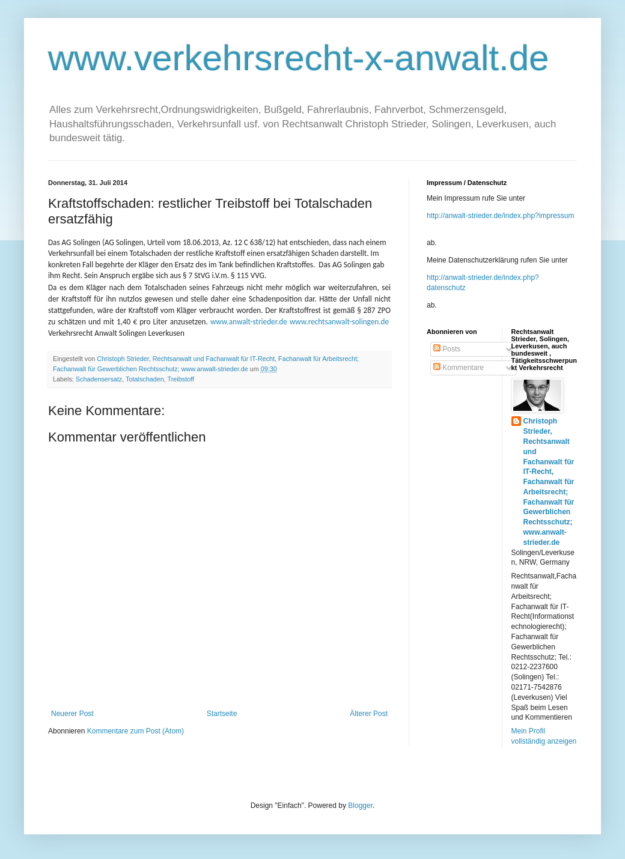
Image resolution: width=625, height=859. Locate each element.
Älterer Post (369, 713)
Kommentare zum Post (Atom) (135, 731)
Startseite (222, 713)
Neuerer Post (72, 713)
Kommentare (458, 367)
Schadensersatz (99, 379)
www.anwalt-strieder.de (248, 322)
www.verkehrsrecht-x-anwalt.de (298, 58)
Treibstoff (181, 379)
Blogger (360, 805)
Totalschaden (145, 379)
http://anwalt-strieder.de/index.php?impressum (500, 215)
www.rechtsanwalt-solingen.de (339, 322)
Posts (446, 349)
